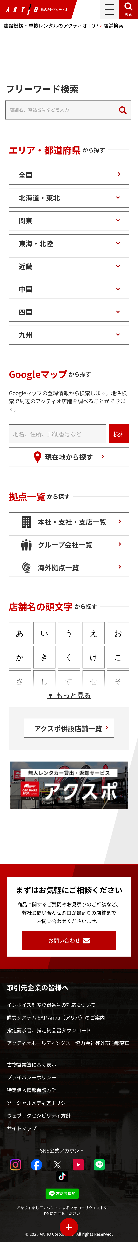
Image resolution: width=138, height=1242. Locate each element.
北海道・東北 (39, 197)
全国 (25, 175)
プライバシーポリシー (31, 1077)
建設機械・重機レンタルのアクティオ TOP (51, 25)
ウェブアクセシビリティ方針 (39, 1115)
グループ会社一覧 (65, 544)
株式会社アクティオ (37, 9)
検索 (128, 14)
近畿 (25, 266)
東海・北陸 (36, 243)
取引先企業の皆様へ (38, 987)
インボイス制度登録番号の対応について (51, 1004)
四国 (25, 312)
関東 (25, 220)
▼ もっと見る (69, 695)
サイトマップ (22, 1128)
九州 (25, 334)
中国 (25, 289)
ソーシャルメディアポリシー (39, 1102)
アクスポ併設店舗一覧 (68, 728)
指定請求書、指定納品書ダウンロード (49, 1030)
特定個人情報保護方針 (31, 1089)
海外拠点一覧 (58, 567)
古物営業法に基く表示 (31, 1064)
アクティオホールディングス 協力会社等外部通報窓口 (68, 1042)
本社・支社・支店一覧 (72, 522)
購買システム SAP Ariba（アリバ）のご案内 (56, 1017)
